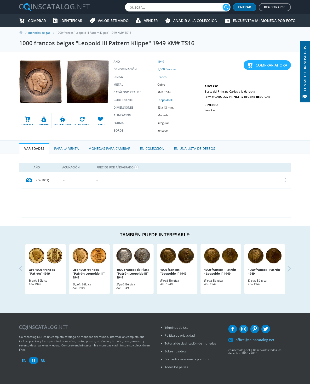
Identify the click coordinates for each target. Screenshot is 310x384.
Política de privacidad (180, 335)
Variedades (34, 148)
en (24, 360)
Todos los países (176, 367)
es (33, 360)
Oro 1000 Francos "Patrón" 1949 (42, 271)
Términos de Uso (177, 327)
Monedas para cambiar (109, 148)
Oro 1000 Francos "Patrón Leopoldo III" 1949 (89, 273)
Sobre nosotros (176, 351)
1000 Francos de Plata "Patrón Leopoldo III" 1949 (132, 273)
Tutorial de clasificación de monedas (190, 343)
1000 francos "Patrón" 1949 (264, 271)
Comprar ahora (271, 65)
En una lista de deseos (194, 148)
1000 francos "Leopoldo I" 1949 (173, 271)
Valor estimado (113, 20)
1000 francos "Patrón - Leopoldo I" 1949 (220, 271)
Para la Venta (66, 148)
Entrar (244, 7)
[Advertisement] (156, 203)
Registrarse (275, 7)
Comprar (37, 20)
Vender (151, 20)
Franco (161, 77)
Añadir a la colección (195, 20)
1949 (160, 62)
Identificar (71, 20)
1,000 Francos (166, 69)
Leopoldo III (164, 100)
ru (43, 360)
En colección (152, 148)
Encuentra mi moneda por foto (264, 20)
